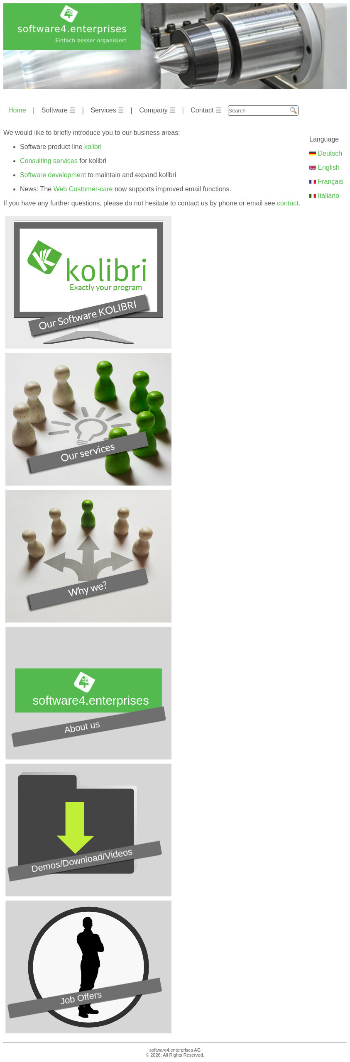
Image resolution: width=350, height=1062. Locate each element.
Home (17, 110)
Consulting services (49, 160)
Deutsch (325, 153)
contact (288, 203)
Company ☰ (157, 110)
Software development (53, 174)
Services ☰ (107, 110)
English (324, 167)
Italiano (324, 195)
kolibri (93, 146)
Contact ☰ (206, 110)
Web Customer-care (83, 189)
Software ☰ (59, 110)
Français (326, 181)
